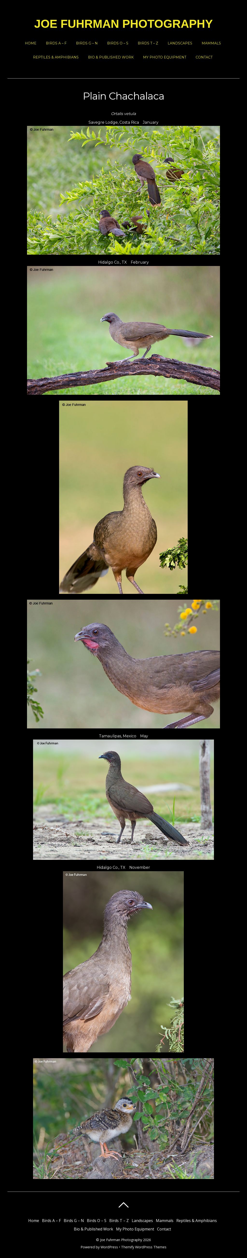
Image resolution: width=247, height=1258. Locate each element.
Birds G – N (87, 43)
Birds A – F (56, 43)
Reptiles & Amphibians (56, 57)
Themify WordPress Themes (143, 1247)
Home (30, 43)
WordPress (109, 1247)
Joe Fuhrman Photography (121, 1239)
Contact (204, 57)
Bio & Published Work (111, 57)
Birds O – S (117, 43)
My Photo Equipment (164, 57)
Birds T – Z (148, 43)
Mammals (211, 43)
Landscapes (180, 43)
